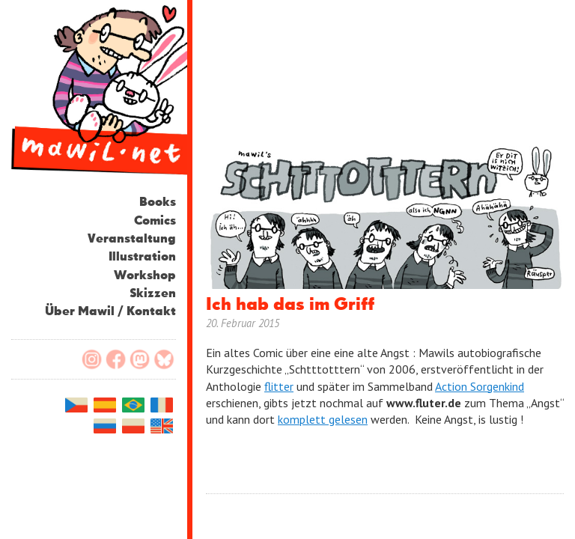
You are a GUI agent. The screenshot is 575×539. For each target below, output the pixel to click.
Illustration (142, 257)
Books (157, 202)
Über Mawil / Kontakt (110, 311)
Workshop (145, 276)
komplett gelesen (323, 419)
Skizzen (153, 293)
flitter (278, 386)
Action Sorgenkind (479, 386)
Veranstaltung (132, 239)
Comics (155, 221)
